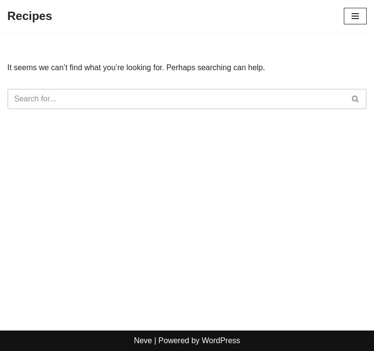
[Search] (176, 99)
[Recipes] (29, 16)
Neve (143, 340)
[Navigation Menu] (355, 16)
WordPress (221, 340)
